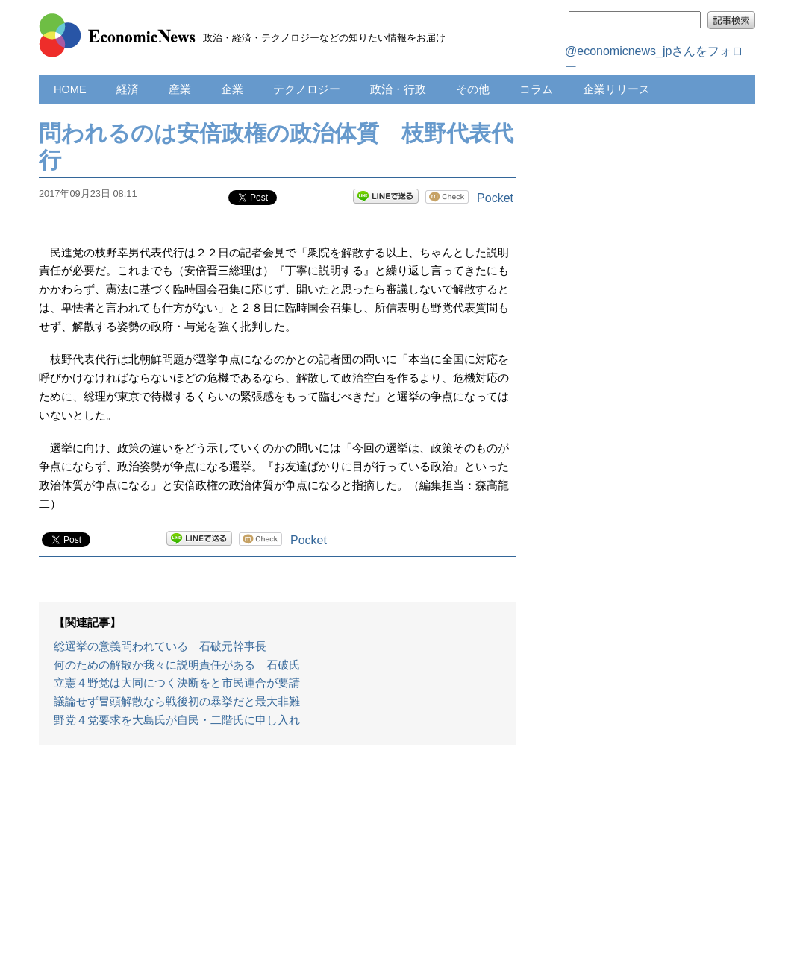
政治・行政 (398, 89)
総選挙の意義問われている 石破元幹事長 (160, 646)
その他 (473, 89)
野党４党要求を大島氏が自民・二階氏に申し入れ (177, 720)
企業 (232, 89)
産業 (180, 89)
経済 (127, 89)
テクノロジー (306, 89)
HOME (70, 89)
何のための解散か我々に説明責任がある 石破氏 (177, 665)
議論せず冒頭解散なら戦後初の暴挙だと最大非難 (177, 702)
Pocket (495, 198)
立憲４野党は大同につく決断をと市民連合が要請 (177, 683)
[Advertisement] (278, 860)
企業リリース (616, 89)
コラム (536, 89)
